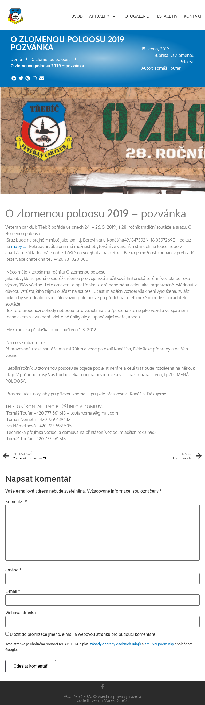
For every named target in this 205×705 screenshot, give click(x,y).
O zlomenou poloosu (51, 59)
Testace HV (166, 16)
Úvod (77, 16)
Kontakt (193, 16)
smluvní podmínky (159, 644)
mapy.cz (19, 246)
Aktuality (102, 16)
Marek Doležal (116, 700)
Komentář (16, 502)
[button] (14, 78)
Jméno (13, 570)
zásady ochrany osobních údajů (115, 644)
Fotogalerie (136, 16)
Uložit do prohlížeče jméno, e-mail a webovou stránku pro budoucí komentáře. (83, 634)
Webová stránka (20, 613)
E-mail (12, 591)
